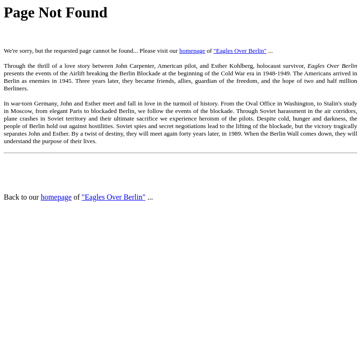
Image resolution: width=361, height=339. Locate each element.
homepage (192, 50)
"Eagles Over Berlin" (240, 50)
